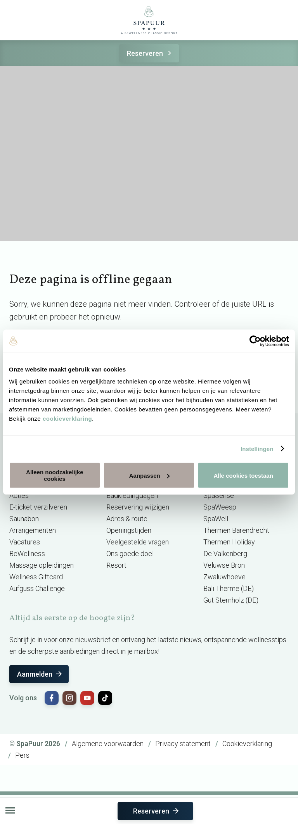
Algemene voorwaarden (108, 743)
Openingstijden (128, 530)
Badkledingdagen (132, 495)
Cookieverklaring (247, 743)
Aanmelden (40, 674)
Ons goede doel (130, 553)
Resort (116, 565)
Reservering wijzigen (137, 507)
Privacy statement (183, 743)
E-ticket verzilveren (38, 507)
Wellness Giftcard (36, 577)
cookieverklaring (67, 418)
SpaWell (215, 519)
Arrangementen (32, 530)
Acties (19, 495)
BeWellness (27, 553)
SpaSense (218, 495)
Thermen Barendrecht (236, 530)
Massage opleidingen (41, 565)
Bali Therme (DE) (228, 588)
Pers (22, 755)
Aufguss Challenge (37, 588)
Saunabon (24, 519)
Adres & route (126, 519)
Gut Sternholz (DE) (230, 600)
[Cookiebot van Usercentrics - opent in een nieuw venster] (255, 341)
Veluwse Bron (224, 565)
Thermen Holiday (229, 542)
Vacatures (24, 542)
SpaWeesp (219, 507)
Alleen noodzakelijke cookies (54, 475)
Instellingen (257, 448)
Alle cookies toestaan (243, 475)
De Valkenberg (225, 553)
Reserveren (150, 53)
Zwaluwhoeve (224, 577)
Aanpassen (149, 475)
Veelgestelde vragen (137, 542)
